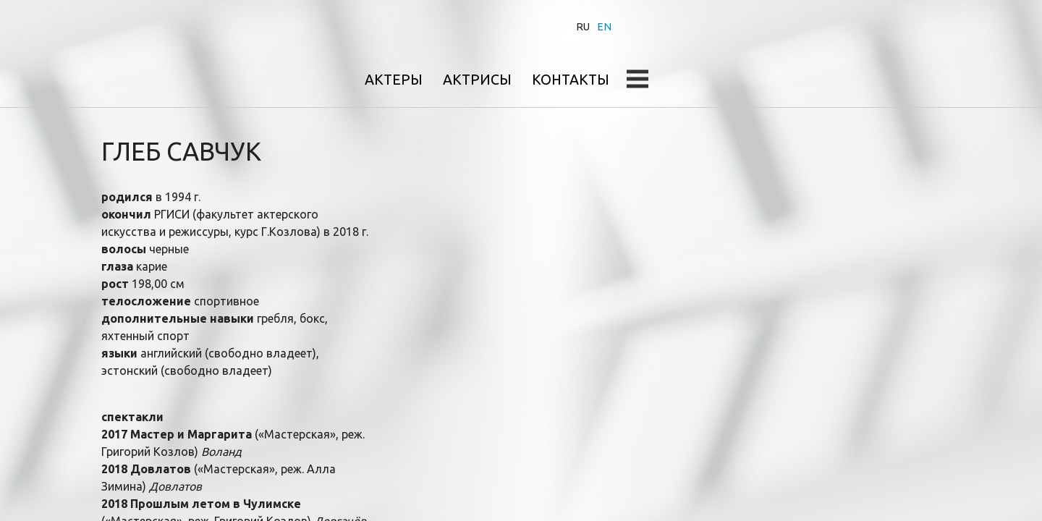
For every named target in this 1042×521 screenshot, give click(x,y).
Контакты (853, 26)
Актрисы (757, 26)
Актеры (671, 26)
